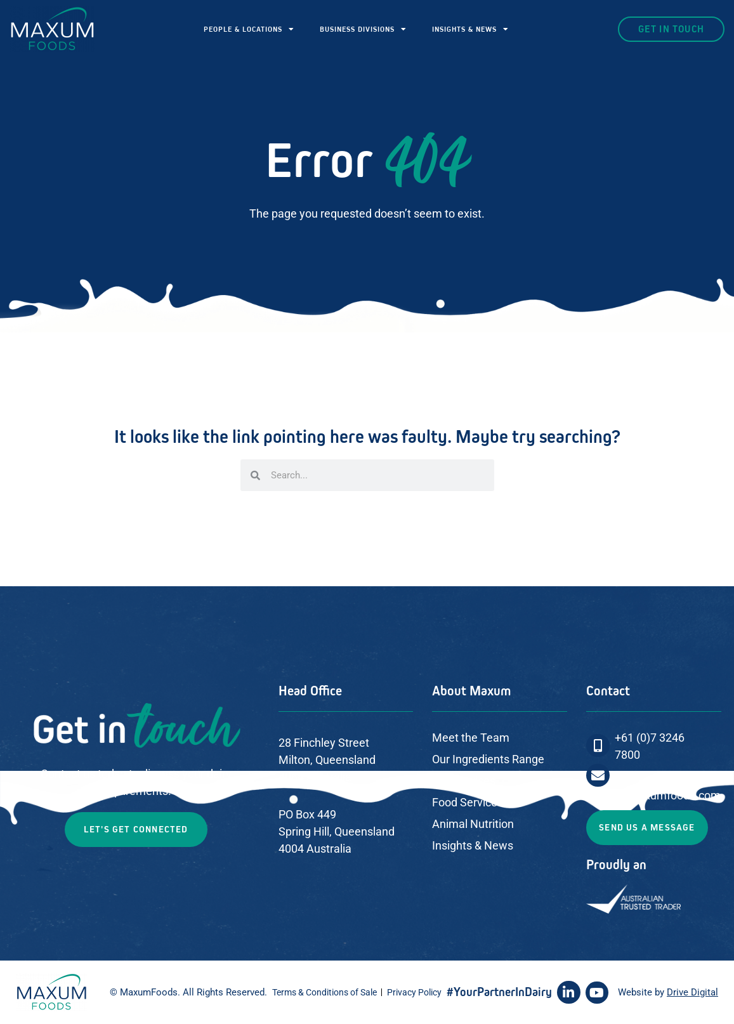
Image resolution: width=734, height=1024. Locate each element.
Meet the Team (470, 737)
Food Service (464, 802)
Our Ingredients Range (488, 759)
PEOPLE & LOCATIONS (249, 29)
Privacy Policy (414, 992)
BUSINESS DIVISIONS (363, 29)
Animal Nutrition (473, 823)
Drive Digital (692, 992)
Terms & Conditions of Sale (324, 992)
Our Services (463, 780)
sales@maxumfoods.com (656, 795)
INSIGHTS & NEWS (470, 29)
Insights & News (472, 845)
